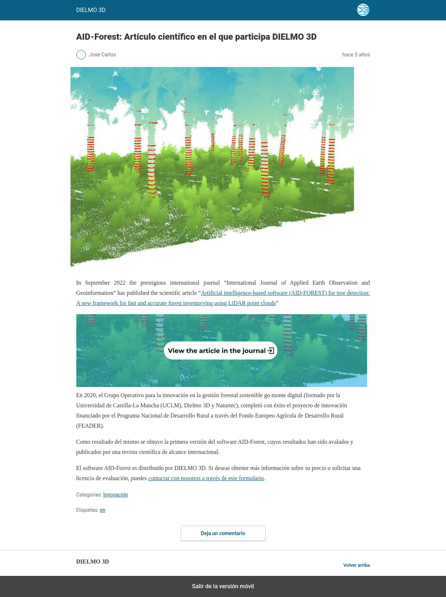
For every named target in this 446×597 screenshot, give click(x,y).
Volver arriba (356, 565)
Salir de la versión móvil (223, 586)
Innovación (115, 495)
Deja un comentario (223, 533)
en (102, 510)
